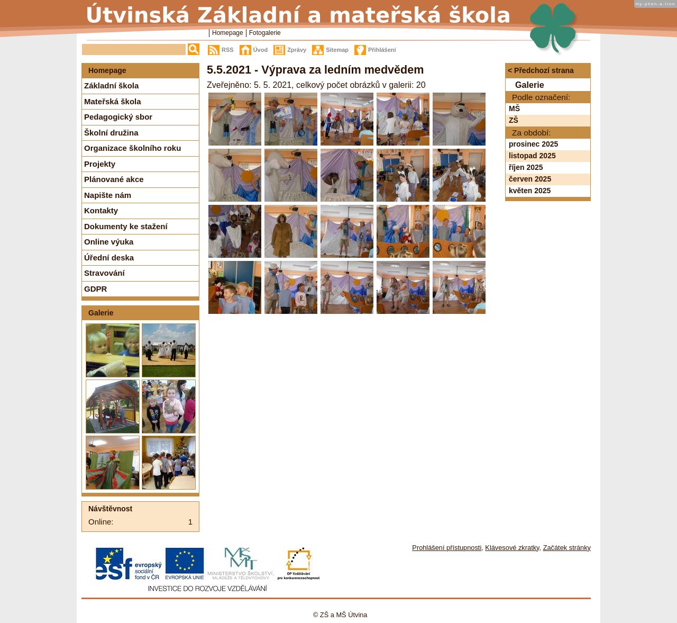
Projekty (99, 163)
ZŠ (513, 120)
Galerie (100, 313)
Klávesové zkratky (512, 548)
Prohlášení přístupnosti (446, 548)
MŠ (514, 108)
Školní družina (111, 132)
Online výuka (108, 241)
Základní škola (111, 85)
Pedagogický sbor (118, 116)
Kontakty (101, 210)
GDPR (95, 288)
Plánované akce (114, 179)
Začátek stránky (567, 548)
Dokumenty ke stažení (126, 226)
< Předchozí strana (541, 70)
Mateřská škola (112, 101)
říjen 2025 (526, 167)
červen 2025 (530, 179)
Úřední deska (109, 257)
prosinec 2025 (533, 144)
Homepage (227, 33)
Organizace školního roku (132, 147)
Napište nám (107, 195)
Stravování (104, 272)
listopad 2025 (532, 155)
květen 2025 (530, 190)
